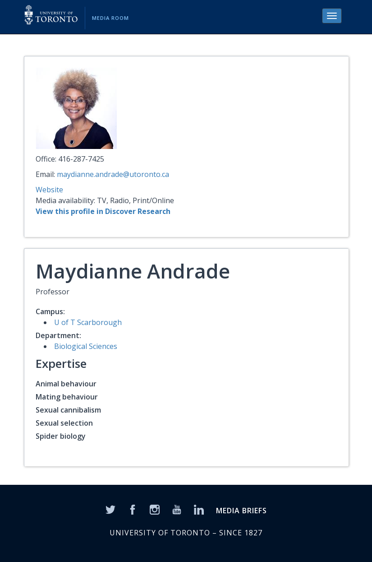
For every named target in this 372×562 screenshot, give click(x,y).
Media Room (110, 17)
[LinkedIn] (198, 509)
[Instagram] (154, 509)
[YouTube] (176, 509)
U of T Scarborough (88, 322)
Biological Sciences (85, 346)
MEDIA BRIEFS (241, 511)
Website (49, 190)
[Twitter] (110, 509)
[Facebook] (132, 509)
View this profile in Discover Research (103, 211)
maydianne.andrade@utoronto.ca (113, 174)
